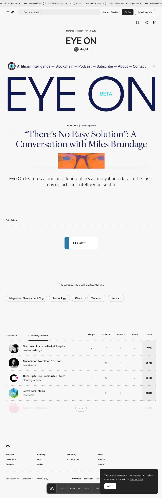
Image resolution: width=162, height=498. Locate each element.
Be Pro (128, 12)
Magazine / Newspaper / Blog (26, 298)
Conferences (73, 459)
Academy (41, 454)
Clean (78, 298)
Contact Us (103, 464)
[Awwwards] (13, 12)
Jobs (39, 459)
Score (96, 488)
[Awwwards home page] (51, 488)
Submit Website (145, 12)
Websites (10, 454)
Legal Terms (27, 478)
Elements (10, 464)
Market (40, 464)
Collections (11, 459)
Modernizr (97, 298)
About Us (102, 459)
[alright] (81, 49)
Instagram (88, 478)
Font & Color (75, 488)
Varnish (116, 298)
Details (87, 488)
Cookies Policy (12, 478)
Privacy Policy (42, 478)
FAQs (100, 454)
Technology (59, 298)
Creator (63, 488)
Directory (71, 454)
